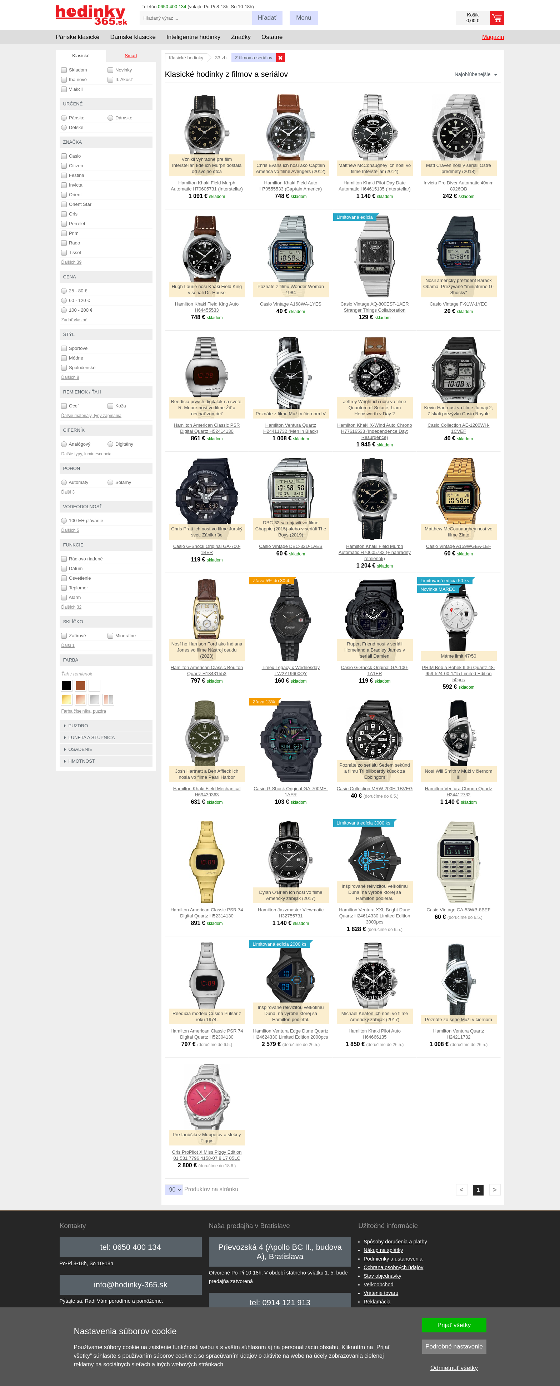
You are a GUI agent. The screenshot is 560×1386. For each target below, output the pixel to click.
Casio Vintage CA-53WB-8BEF (459, 909)
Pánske (73, 118)
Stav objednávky (382, 1276)
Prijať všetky (454, 1325)
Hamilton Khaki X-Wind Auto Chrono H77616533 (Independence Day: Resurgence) (374, 431)
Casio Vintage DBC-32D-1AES (290, 546)
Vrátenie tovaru (381, 1293)
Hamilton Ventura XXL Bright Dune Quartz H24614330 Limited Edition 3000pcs (374, 916)
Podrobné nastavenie (454, 1346)
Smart (131, 55)
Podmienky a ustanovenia (393, 1259)
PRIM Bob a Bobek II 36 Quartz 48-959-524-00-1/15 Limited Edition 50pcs (458, 673)
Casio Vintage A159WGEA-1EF (458, 546)
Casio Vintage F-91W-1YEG (459, 304)
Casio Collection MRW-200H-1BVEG (375, 788)
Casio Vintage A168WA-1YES (290, 304)
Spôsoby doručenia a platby (395, 1241)
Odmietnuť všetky (454, 1368)
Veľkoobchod (378, 1284)
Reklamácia (377, 1302)
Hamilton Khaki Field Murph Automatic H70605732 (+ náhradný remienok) (375, 552)
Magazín (493, 37)
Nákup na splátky (383, 1250)
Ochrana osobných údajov (393, 1267)
